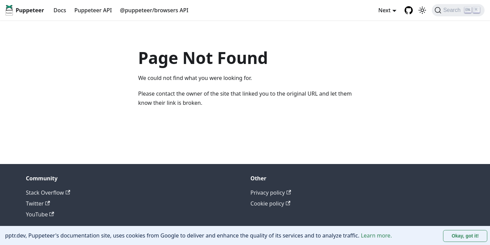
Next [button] (384, 10)
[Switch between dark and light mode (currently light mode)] (422, 10)
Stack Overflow (48, 192)
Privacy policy (270, 192)
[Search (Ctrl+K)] (458, 10)
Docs (59, 10)
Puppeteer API (93, 10)
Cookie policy (270, 203)
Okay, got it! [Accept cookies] (465, 236)
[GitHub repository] (409, 10)
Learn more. (376, 235)
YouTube (40, 214)
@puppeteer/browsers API (154, 10)
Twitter (38, 203)
